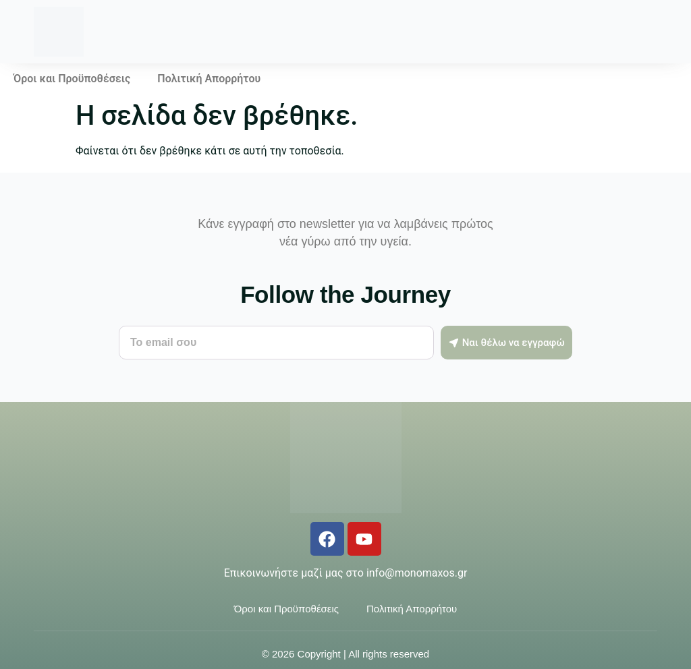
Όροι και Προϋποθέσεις (71, 78)
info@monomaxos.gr (416, 572)
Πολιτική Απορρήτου (208, 78)
